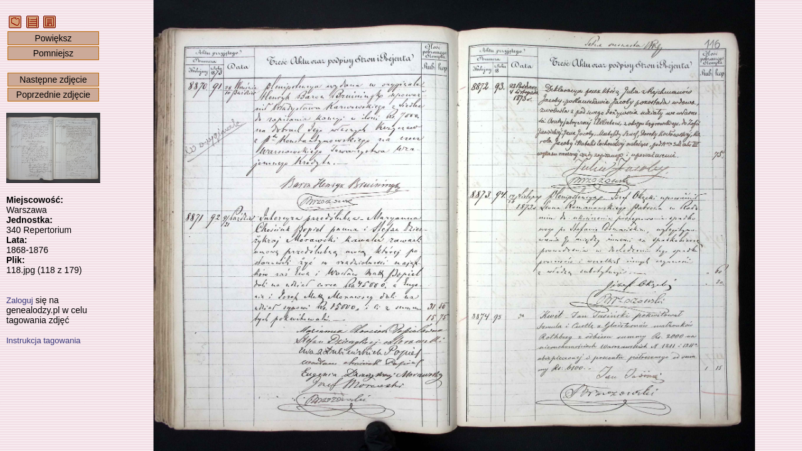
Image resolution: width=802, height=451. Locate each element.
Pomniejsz (53, 53)
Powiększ (52, 38)
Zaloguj (19, 300)
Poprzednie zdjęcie (53, 95)
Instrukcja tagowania (43, 340)
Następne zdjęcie (52, 80)
